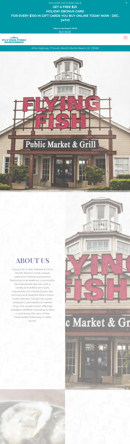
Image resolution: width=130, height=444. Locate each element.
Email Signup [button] (65, 435)
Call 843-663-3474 (65, 429)
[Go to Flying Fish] (65, 40)
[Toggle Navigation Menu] (125, 29)
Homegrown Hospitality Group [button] (65, 441)
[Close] (126, 3)
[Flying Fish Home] (14, 31)
